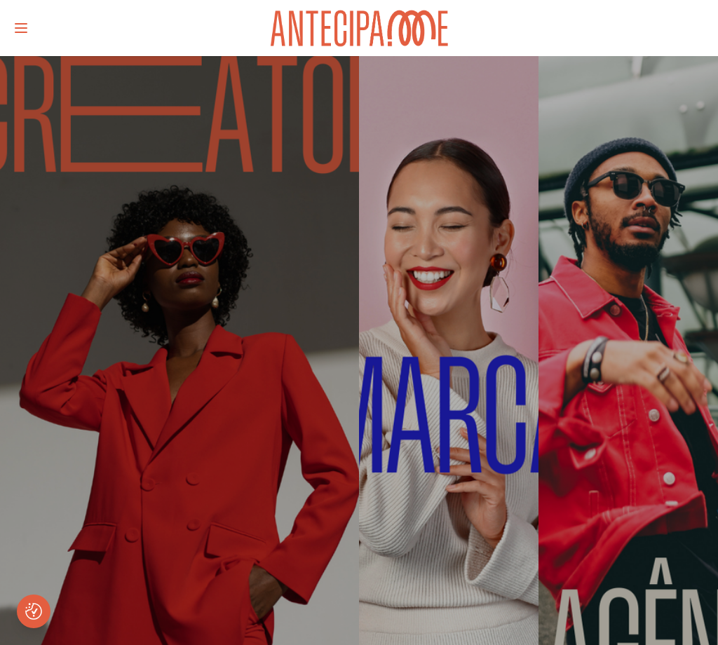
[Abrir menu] (21, 28)
